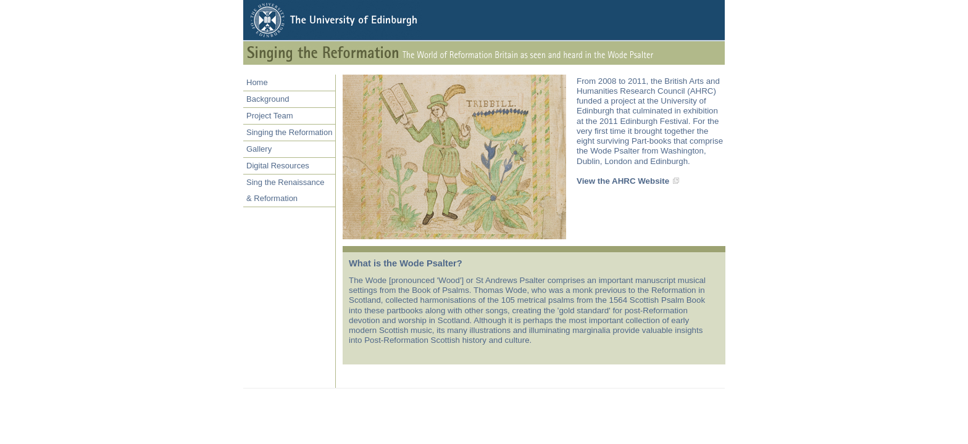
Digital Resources (277, 165)
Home (257, 82)
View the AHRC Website (623, 181)
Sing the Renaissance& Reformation (285, 190)
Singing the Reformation (289, 132)
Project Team (269, 115)
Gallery (259, 149)
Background (267, 99)
